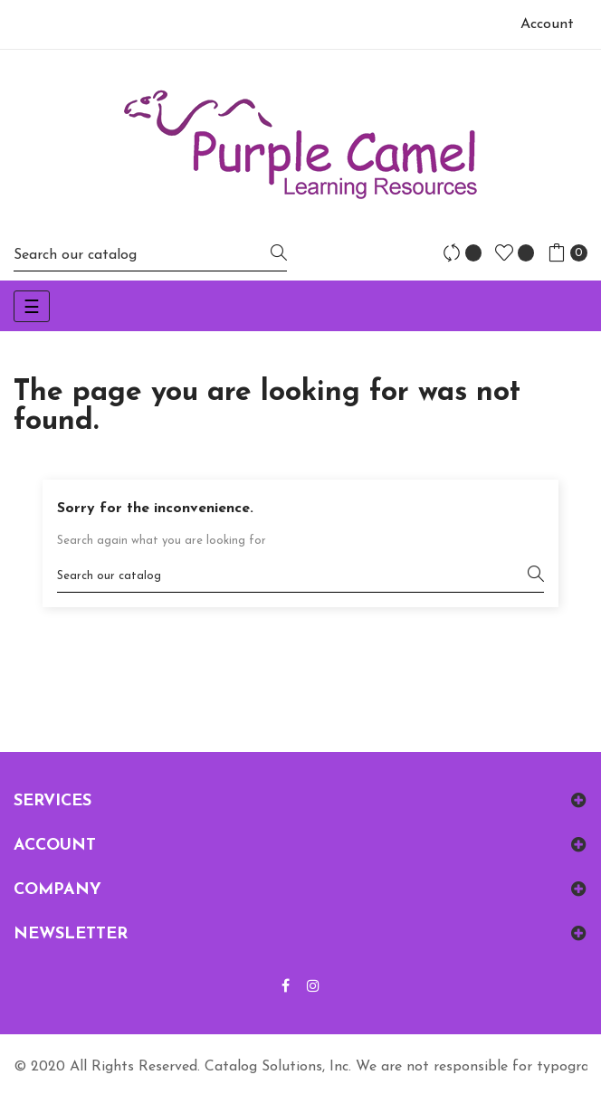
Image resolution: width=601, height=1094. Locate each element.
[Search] (150, 255)
